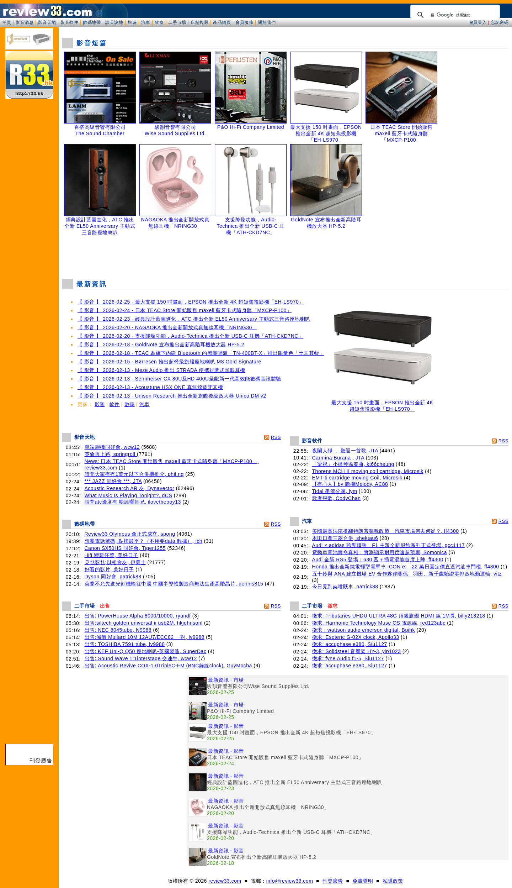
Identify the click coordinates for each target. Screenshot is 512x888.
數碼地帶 (92, 22)
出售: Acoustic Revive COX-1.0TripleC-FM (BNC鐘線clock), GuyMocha (168, 665)
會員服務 (244, 22)
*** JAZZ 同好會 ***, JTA (113, 481)
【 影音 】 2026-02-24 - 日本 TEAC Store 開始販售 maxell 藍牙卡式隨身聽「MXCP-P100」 (185, 310)
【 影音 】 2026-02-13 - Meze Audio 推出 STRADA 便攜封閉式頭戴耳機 (161, 370)
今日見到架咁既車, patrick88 (345, 586)
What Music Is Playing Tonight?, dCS (128, 495)
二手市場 (177, 22)
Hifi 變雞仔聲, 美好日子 (111, 555)
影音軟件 (69, 22)
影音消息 (24, 22)
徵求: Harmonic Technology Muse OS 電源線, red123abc (379, 623)
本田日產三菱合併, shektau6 (345, 538)
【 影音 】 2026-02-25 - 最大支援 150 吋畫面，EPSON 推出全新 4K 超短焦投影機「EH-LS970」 (191, 302)
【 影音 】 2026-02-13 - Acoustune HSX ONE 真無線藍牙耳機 (150, 387)
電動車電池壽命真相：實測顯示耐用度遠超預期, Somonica (379, 552)
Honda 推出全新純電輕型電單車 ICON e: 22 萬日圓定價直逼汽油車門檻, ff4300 (405, 566)
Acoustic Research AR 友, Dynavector (130, 488)
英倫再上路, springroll (111, 454)
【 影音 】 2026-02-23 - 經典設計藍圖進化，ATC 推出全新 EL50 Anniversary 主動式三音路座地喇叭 (194, 319)
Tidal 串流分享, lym (334, 491)
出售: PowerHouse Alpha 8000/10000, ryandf (138, 616)
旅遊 (132, 22)
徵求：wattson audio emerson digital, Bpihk (363, 630)
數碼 (129, 404)
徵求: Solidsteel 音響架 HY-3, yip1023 (356, 651)
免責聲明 (362, 881)
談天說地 (114, 22)
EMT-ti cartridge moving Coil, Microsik (357, 477)
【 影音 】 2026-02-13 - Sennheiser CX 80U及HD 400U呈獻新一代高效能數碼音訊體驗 (179, 379)
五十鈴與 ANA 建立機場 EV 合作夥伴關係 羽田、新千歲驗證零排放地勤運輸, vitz (407, 574)
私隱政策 (393, 881)
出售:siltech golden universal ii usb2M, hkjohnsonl (144, 623)
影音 (100, 404)
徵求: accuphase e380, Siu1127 (349, 644)
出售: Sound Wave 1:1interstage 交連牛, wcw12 (141, 658)
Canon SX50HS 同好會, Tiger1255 (125, 548)
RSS (276, 437)
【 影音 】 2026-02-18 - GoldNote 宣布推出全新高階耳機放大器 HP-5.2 (161, 344)
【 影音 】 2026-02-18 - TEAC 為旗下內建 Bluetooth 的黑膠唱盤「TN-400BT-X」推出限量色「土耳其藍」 (201, 353)
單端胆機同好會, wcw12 (112, 447)
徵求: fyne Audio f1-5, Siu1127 (348, 658)
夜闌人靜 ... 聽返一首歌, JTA (345, 450)
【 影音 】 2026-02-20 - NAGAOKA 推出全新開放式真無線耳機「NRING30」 (167, 327)
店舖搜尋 (199, 22)
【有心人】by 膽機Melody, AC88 (350, 484)
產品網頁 (222, 22)
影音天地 (47, 22)
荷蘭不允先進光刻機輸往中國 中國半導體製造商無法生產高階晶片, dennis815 (174, 584)
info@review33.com (289, 881)
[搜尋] (454, 15)
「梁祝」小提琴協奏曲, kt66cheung (353, 464)
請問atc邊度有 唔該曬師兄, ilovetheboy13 (133, 502)
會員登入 (478, 22)
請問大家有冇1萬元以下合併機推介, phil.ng (134, 474)
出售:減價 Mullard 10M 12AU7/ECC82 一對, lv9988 (144, 637)
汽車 (145, 22)
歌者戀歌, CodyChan (336, 498)
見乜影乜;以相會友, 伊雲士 (115, 562)
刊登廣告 (332, 881)
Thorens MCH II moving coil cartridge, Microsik (367, 471)
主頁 (6, 22)
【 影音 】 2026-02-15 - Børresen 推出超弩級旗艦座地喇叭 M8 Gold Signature (169, 361)
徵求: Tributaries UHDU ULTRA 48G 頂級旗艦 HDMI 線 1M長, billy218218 (398, 616)
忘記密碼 (499, 22)
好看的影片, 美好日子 (109, 569)
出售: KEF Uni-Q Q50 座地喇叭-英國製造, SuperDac (146, 651)
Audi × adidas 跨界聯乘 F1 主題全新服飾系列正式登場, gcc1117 (388, 545)
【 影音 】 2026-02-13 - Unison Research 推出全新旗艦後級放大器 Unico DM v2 (172, 396)
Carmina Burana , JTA (338, 458)
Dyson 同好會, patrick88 (113, 576)
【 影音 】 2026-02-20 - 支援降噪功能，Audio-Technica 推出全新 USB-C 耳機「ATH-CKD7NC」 (190, 336)
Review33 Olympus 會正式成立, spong (130, 534)
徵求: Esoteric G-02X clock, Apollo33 (355, 637)
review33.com (224, 881)
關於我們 (267, 22)
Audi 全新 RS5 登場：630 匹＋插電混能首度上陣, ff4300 (377, 559)
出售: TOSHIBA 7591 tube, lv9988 (125, 644)
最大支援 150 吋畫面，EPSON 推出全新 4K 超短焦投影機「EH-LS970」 (382, 403)
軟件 (115, 404)
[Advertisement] (285, 255)
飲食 (159, 22)
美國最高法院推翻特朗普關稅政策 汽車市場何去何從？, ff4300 (385, 531)
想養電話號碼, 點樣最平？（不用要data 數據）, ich (144, 541)
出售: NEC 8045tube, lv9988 (118, 630)
